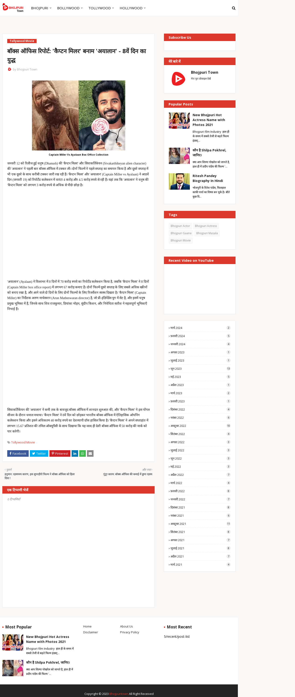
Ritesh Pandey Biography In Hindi (208, 178)
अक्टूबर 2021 (200, 524)
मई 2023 (200, 377)
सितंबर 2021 (200, 532)
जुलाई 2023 (200, 360)
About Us (126, 626)
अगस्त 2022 (200, 442)
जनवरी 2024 (200, 344)
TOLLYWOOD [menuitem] (99, 8)
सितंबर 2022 (200, 434)
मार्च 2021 (200, 564)
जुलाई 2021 (200, 548)
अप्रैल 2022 (200, 475)
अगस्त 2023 (200, 352)
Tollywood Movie (23, 442)
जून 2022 (200, 458)
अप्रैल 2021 (200, 556)
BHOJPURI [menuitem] (39, 8)
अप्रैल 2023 (200, 385)
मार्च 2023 (200, 393)
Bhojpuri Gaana (181, 233)
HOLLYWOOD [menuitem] (131, 8)
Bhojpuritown (118, 694)
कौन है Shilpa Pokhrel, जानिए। (209, 152)
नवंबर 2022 (200, 417)
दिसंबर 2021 (200, 507)
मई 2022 (200, 466)
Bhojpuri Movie (181, 240)
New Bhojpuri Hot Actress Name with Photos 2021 (209, 120)
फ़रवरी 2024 (200, 336)
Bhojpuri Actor (180, 226)
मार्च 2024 (200, 328)
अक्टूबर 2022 (200, 426)
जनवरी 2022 (200, 499)
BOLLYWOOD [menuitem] (68, 8)
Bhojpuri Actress (206, 226)
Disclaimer (90, 632)
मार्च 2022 (200, 483)
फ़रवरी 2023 (200, 401)
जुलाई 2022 (200, 450)
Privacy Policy (129, 632)
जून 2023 (200, 368)
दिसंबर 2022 (200, 409)
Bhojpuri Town (27, 69)
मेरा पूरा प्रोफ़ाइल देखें (201, 78)
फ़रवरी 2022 (200, 491)
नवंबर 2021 (200, 515)
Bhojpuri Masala (207, 233)
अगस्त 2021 (200, 540)
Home (87, 626)
